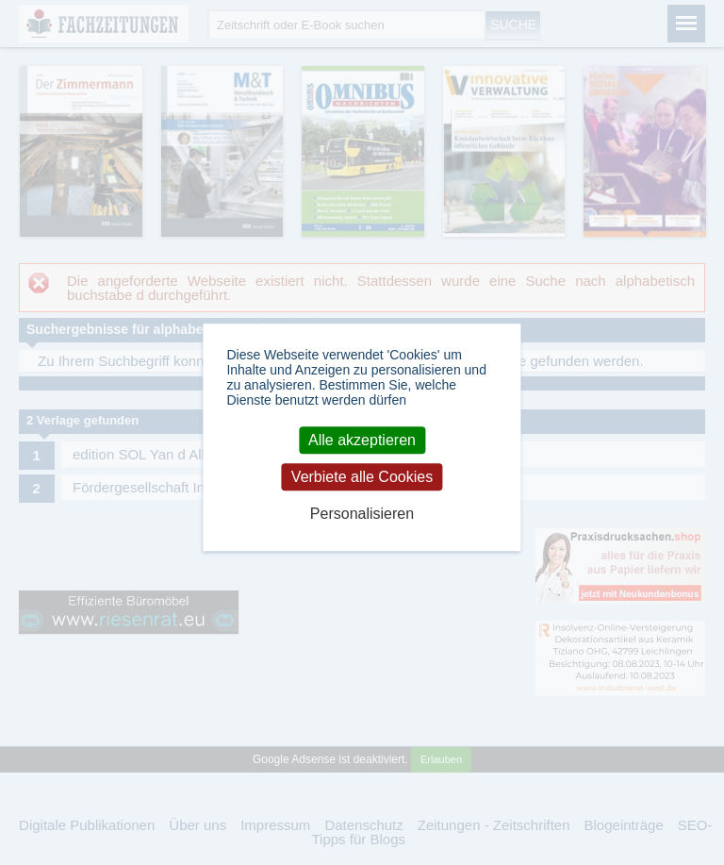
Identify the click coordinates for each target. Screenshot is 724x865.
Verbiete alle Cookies (362, 477)
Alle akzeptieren (362, 440)
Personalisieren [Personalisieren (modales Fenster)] (362, 514)
